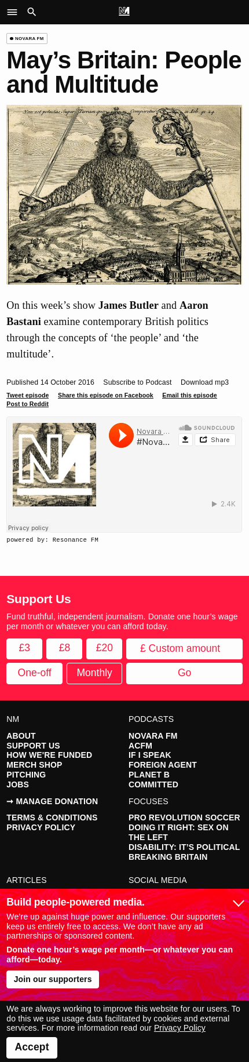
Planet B (149, 774)
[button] (15, 12)
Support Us (33, 745)
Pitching (26, 774)
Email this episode (189, 395)
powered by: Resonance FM (52, 540)
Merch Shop (34, 764)
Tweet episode (27, 395)
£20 (104, 648)
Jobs (17, 784)
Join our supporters (53, 979)
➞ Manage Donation (52, 801)
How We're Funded (49, 755)
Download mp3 (205, 382)
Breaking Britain (168, 857)
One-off (35, 672)
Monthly (94, 672)
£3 (24, 648)
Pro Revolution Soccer (184, 817)
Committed (153, 784)
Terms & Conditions (51, 817)
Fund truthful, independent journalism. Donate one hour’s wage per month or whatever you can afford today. (122, 621)
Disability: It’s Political (184, 847)
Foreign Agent (163, 764)
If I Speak (150, 755)
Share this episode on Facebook (105, 395)
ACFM (140, 745)
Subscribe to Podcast (137, 382)
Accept (31, 1047)
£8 (64, 648)
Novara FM (153, 735)
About (20, 735)
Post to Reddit (27, 403)
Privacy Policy (40, 827)
